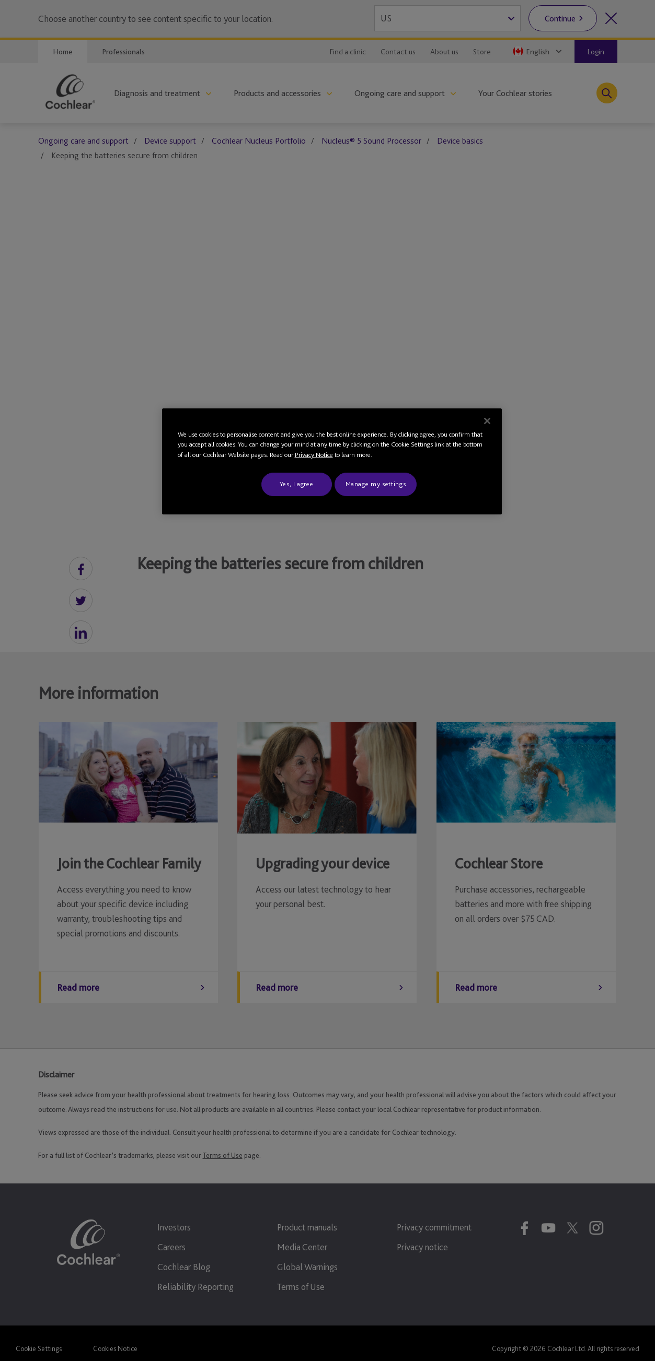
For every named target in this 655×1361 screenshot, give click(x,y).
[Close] (487, 420)
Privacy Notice (314, 455)
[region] (332, 461)
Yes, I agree (297, 484)
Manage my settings (376, 484)
